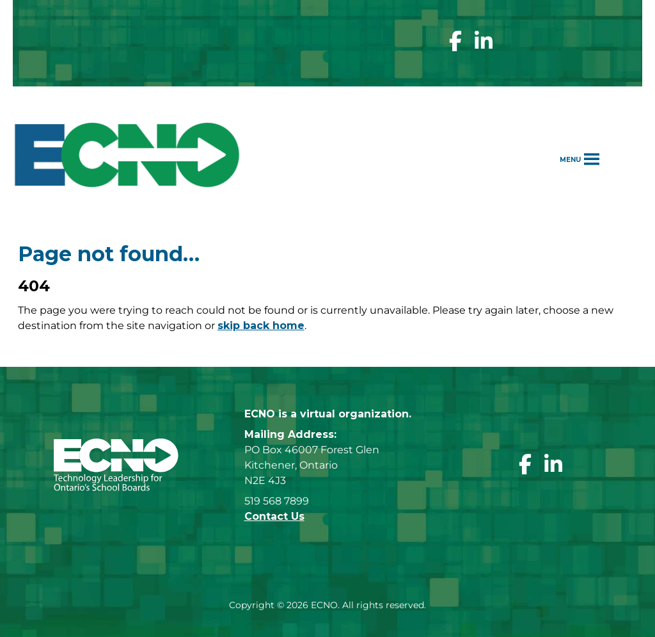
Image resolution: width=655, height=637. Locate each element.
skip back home (260, 325)
